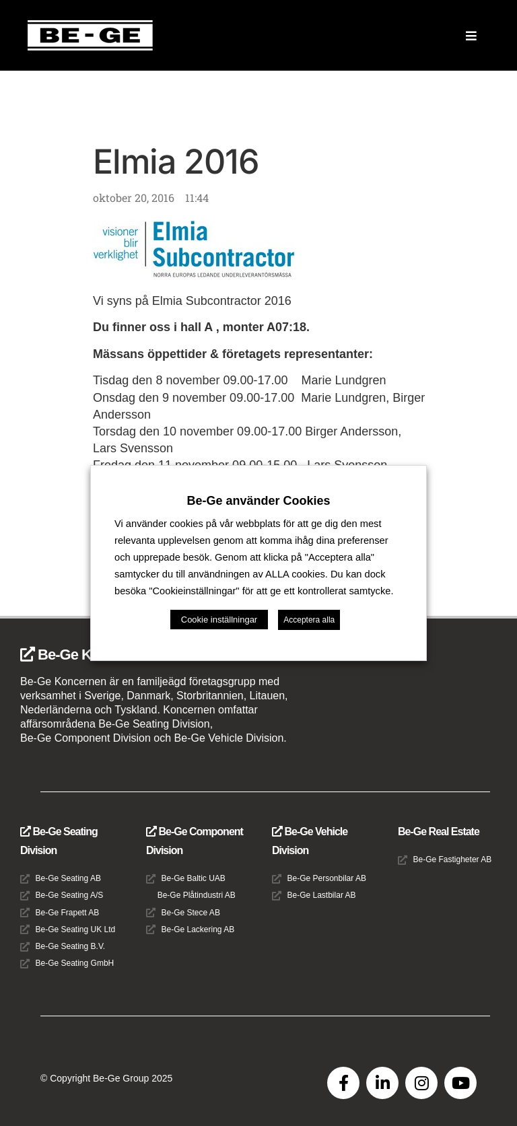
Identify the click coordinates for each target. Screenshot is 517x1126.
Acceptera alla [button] (309, 620)
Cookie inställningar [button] (219, 619)
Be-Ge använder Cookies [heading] (258, 500)
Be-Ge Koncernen (86, 654)
